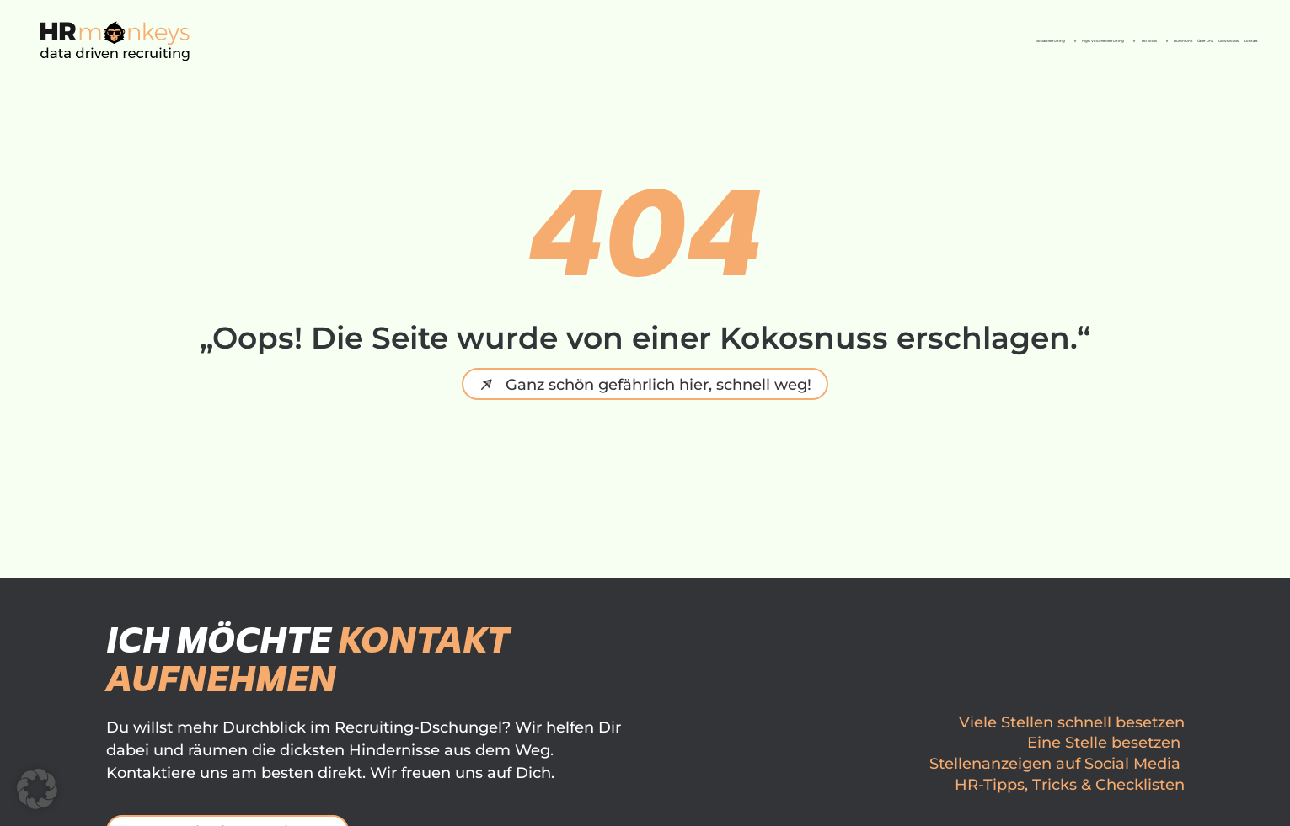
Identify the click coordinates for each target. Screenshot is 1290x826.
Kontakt (1221, 41)
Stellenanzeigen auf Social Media (1054, 763)
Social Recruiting (439, 41)
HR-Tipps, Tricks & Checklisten (1070, 784)
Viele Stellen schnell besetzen (1072, 722)
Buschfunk (925, 41)
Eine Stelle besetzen (1103, 742)
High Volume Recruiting (643, 41)
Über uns (1023, 41)
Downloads (1125, 41)
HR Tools (815, 41)
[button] (37, 789)
